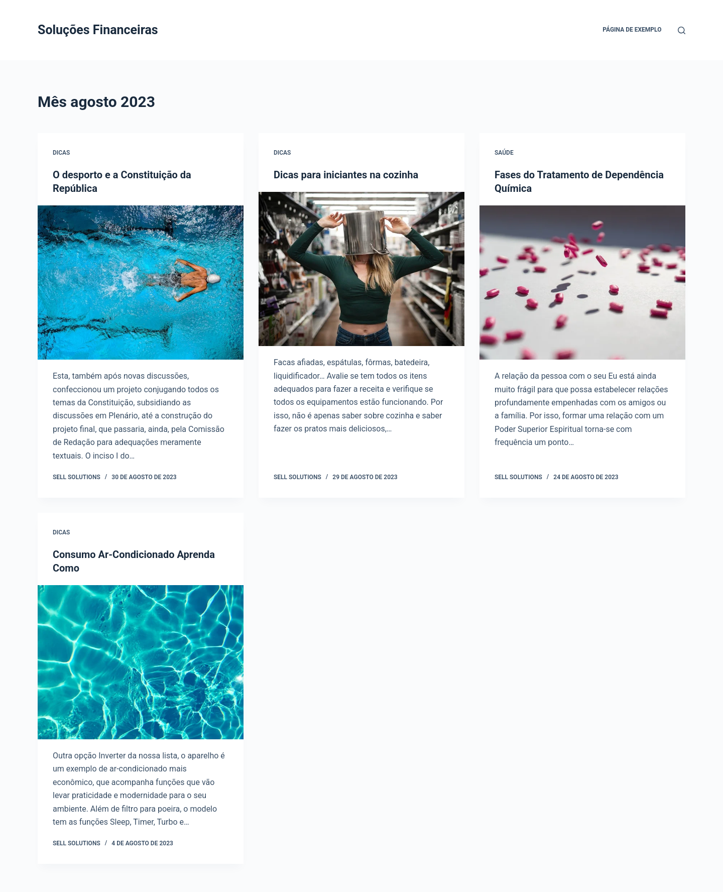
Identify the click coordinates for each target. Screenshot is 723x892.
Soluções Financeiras (98, 30)
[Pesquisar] (681, 30)
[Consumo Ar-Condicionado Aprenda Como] (141, 660)
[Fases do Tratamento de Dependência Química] (582, 281)
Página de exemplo (631, 29)
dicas (61, 152)
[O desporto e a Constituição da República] (141, 281)
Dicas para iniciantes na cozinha (346, 175)
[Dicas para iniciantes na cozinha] (361, 268)
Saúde (504, 152)
